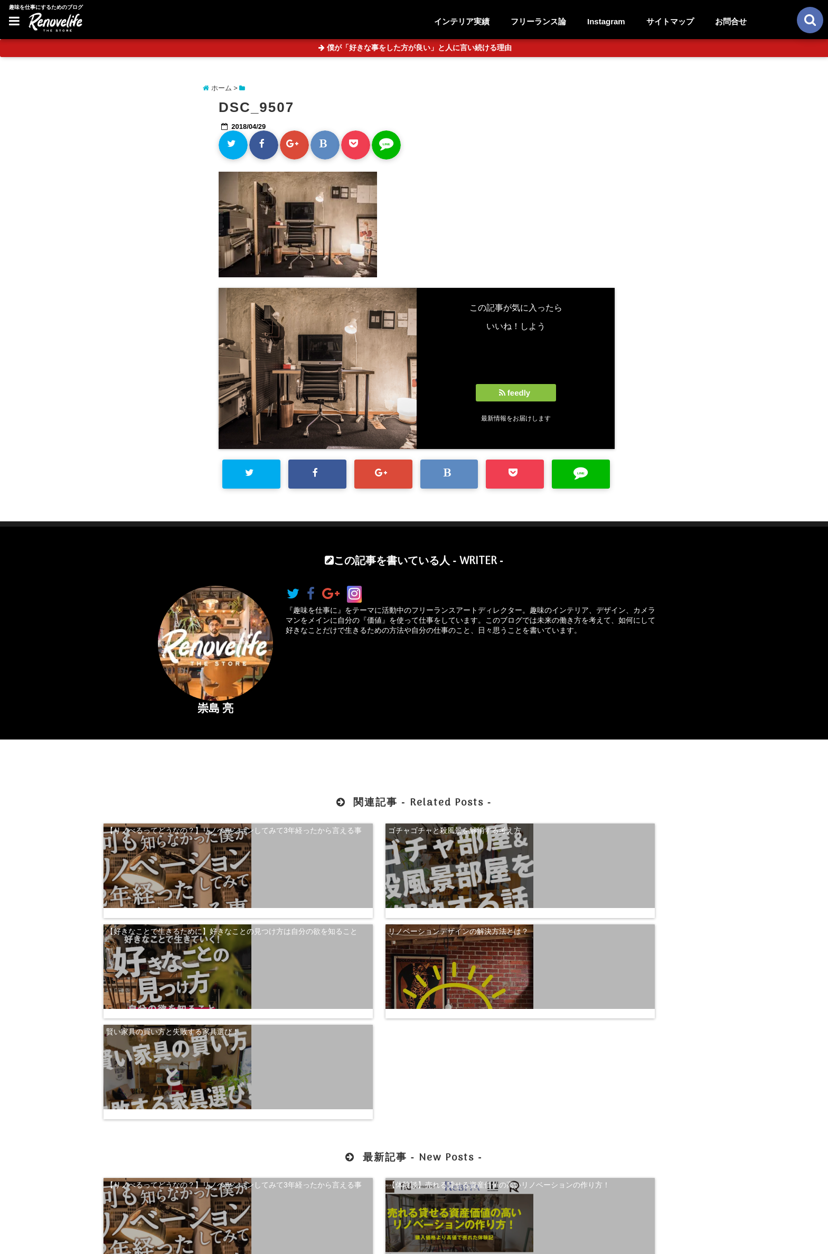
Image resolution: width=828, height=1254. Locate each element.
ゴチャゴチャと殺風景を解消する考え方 (331, 828)
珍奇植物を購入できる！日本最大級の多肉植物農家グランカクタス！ (651, 1055)
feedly (516, 392)
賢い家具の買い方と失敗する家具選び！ (172, 913)
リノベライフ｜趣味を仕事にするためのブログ (391, 1239)
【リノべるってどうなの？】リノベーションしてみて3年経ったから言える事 (176, 833)
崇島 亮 (215, 708)
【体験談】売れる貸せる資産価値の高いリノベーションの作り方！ (335, 1055)
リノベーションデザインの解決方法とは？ (651, 828)
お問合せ (731, 21)
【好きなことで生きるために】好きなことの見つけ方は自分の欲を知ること (493, 833)
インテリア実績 (462, 21)
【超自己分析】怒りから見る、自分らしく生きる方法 (493, 1055)
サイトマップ (670, 21)
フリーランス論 (538, 21)
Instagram (606, 21)
